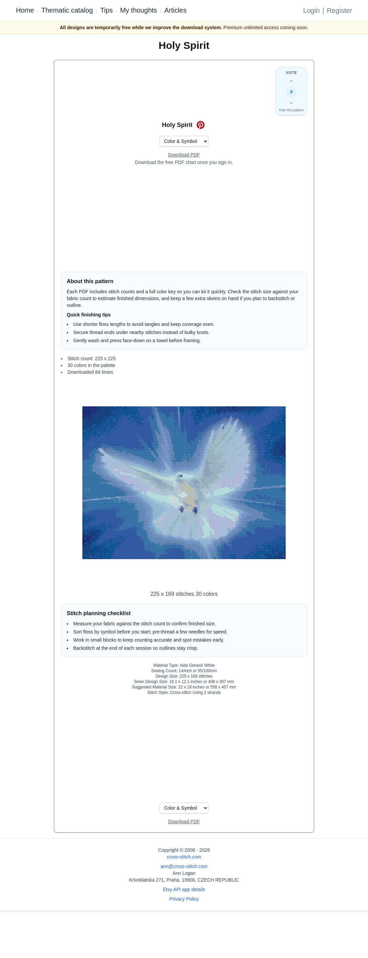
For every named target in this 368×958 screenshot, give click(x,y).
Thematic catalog (67, 10)
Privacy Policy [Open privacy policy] (184, 899)
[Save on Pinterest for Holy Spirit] (200, 124)
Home (25, 10)
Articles (175, 10)
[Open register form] (184, 155)
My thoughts (138, 10)
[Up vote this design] (291, 81)
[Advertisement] (184, 218)
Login (311, 10)
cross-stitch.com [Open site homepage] (184, 857)
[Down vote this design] (291, 103)
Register (339, 10)
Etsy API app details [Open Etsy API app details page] (184, 889)
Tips (106, 10)
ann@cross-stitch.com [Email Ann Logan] (184, 866)
